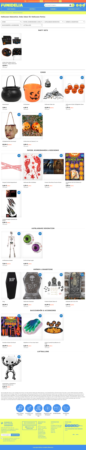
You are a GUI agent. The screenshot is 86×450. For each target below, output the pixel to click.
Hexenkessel (5, 104)
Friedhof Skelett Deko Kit (51, 301)
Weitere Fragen (42, 433)
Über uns (53, 432)
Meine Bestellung (42, 437)
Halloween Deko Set (50, 104)
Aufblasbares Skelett (7, 260)
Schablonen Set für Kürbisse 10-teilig (73, 183)
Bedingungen (7, 439)
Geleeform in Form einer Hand (31, 342)
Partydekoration (9, 12)
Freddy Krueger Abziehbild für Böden (9, 220)
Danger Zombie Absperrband (9, 182)
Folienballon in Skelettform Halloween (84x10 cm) (9, 384)
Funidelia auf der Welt (56, 425)
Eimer (4, 21)
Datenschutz (54, 428)
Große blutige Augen (29, 260)
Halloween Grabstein (29, 301)
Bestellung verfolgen (29, 427)
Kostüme (32, 9)
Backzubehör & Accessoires (10, 25)
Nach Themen (11, 9)
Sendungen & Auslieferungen (41, 431)
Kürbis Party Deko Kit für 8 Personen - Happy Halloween (9, 63)
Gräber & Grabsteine (72, 21)
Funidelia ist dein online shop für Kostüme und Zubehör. (12, 5)
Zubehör (53, 9)
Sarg (3, 301)
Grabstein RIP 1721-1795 (72, 301)
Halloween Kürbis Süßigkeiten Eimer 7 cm (75, 105)
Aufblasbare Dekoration (51, 21)
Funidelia (3, 12)
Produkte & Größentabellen (42, 435)
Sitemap (53, 431)
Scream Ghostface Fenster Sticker (53, 182)
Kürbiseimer (26, 104)
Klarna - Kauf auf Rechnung (42, 429)
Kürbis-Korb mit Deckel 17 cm (31, 141)
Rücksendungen (42, 426)
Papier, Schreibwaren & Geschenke (33, 21)
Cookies (53, 429)
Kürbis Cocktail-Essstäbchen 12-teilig (53, 343)
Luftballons (27, 25)
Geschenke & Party (74, 9)
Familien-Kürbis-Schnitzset (9, 342)
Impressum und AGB (56, 426)
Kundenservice (29, 423)
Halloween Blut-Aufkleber (30, 182)
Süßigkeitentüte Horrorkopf (9, 141)
